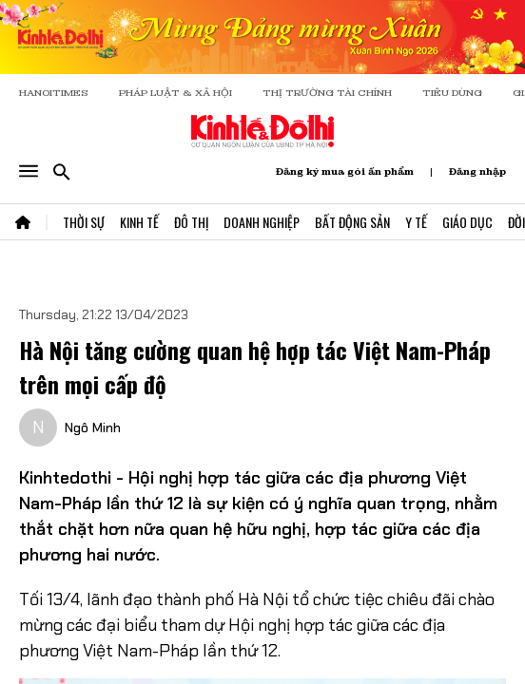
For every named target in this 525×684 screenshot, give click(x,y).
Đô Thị (191, 222)
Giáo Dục (467, 222)
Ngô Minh (93, 427)
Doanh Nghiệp (262, 222)
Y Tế (416, 222)
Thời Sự (84, 222)
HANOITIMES (53, 92)
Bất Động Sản (352, 222)
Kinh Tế (139, 222)
